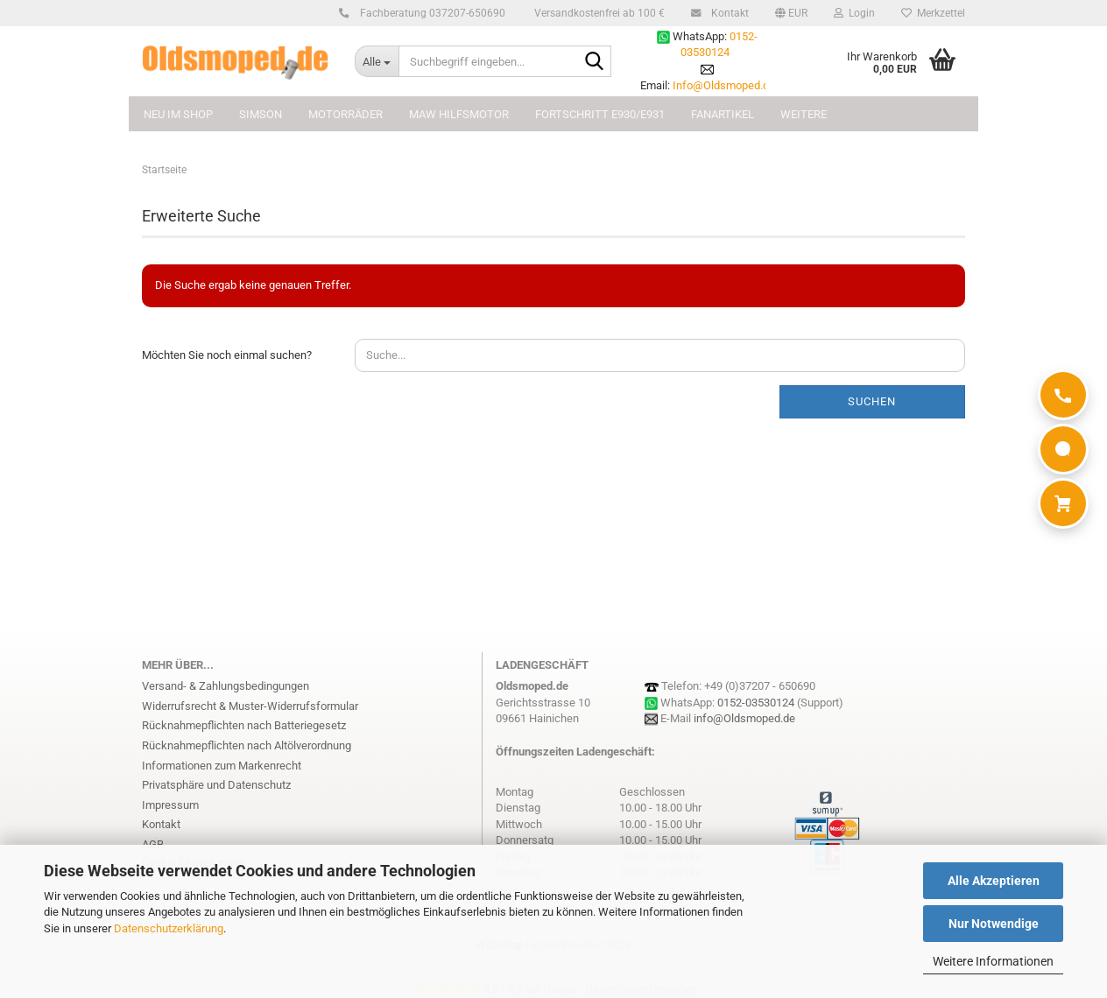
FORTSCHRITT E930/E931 (600, 114)
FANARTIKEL (722, 114)
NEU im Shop (178, 114)
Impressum (170, 805)
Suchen (872, 401)
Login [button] (854, 13)
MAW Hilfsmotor (459, 114)
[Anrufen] (1063, 395)
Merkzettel (933, 13)
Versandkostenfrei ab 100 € (598, 13)
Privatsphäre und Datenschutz (216, 784)
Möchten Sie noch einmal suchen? (227, 355)
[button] (791, 13)
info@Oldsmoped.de (744, 718)
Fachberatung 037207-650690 (430, 13)
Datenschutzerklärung (168, 928)
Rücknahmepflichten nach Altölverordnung (246, 745)
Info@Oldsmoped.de (724, 85)
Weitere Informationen (993, 961)
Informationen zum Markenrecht (221, 765)
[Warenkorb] (1063, 503)
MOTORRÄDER (345, 114)
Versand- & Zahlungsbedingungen (225, 685)
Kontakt (727, 13)
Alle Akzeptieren (994, 881)
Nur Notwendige (993, 924)
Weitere (803, 114)
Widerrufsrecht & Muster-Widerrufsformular (250, 706)
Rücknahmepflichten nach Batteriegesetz (244, 725)
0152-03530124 (755, 702)
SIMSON (260, 114)
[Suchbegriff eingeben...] (376, 61)
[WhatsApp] (1063, 449)
